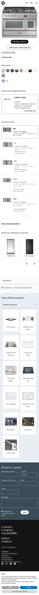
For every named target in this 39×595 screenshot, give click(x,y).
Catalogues (5, 551)
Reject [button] (10, 587)
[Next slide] (34, 264)
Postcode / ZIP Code (8, 480)
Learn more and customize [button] (19, 591)
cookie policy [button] (13, 580)
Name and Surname (8, 471)
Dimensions (5, 555)
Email (22, 480)
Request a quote (19, 41)
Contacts (6, 526)
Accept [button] (29, 587)
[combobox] (29, 474)
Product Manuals (7, 560)
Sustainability (9, 533)
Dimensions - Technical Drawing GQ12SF (18, 288)
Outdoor (6, 541)
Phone (3, 489)
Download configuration (19, 47)
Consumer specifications (9, 553)
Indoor (5, 538)
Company (7, 530)
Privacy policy (7, 511)
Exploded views (6, 557)
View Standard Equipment (10, 224)
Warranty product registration (11, 562)
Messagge (4, 497)
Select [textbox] (24, 475)
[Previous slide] (27, 264)
